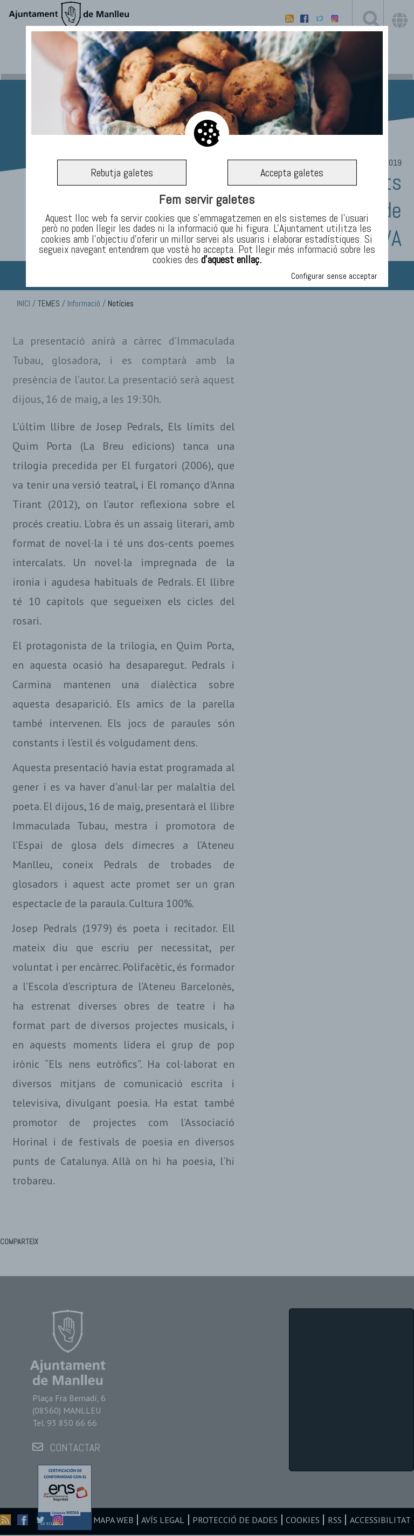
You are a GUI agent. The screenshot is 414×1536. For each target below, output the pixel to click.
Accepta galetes (291, 173)
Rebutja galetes (122, 173)
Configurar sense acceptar (334, 276)
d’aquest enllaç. (231, 259)
